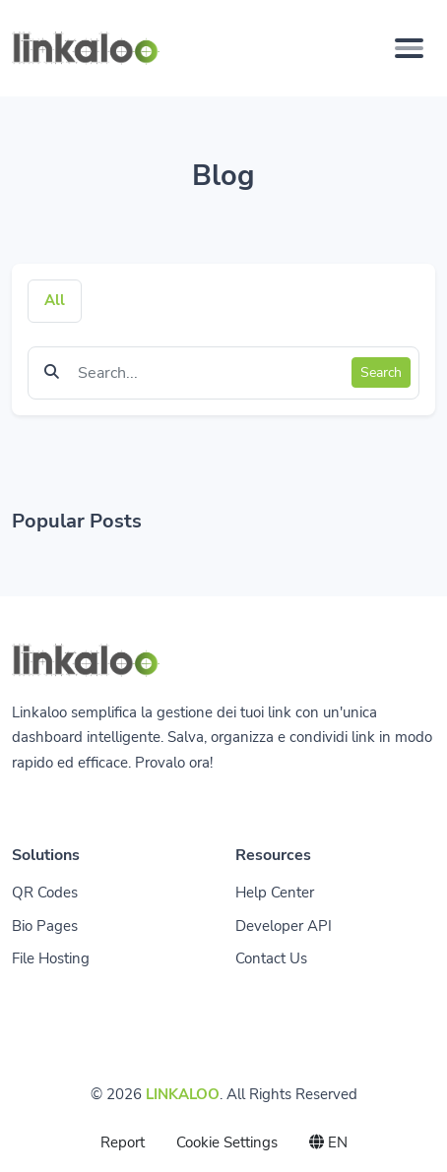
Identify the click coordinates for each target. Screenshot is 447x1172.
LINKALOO (183, 1094)
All (54, 300)
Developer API (283, 926)
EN (328, 1142)
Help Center (274, 892)
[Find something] (209, 373)
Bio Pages (45, 926)
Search (381, 372)
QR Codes (45, 892)
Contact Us (271, 958)
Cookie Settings (227, 1142)
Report (122, 1142)
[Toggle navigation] (409, 48)
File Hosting (51, 958)
